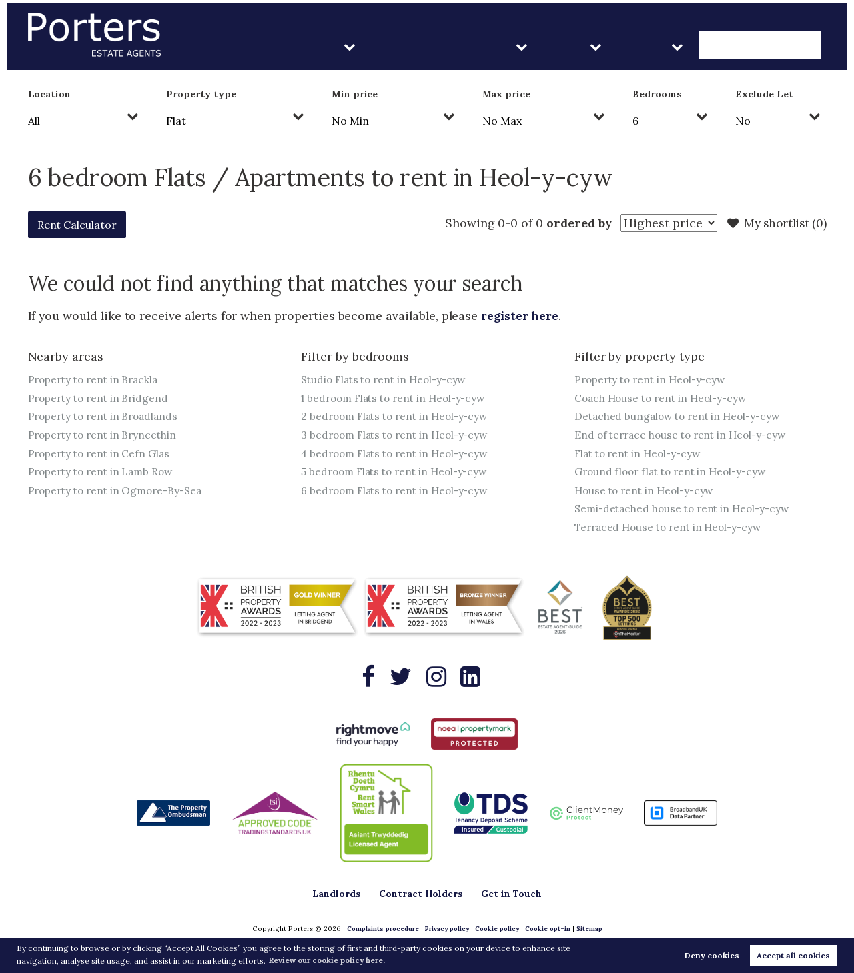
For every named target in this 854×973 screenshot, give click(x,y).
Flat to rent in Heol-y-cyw (641, 454)
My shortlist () (775, 223)
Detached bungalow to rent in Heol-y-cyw (681, 416)
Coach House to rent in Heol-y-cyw (664, 398)
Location (49, 94)
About (680, 46)
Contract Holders (516, 46)
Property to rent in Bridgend (101, 398)
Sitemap (592, 929)
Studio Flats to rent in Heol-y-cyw (387, 379)
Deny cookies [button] (712, 955)
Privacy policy (445, 929)
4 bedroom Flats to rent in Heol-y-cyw (399, 454)
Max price (506, 94)
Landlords (403, 46)
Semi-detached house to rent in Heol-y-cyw (686, 510)
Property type (201, 94)
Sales (615, 46)
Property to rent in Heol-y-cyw (653, 379)
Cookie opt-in (549, 929)
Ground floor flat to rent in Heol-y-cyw (675, 472)
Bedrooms (656, 94)
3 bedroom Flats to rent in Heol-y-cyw (399, 435)
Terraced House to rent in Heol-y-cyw (672, 529)
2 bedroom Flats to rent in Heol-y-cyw (399, 416)
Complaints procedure (379, 929)
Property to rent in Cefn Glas (101, 454)
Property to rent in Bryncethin (105, 435)
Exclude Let (764, 94)
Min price (355, 94)
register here (521, 315)
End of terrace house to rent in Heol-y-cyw (684, 435)
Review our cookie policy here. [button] (331, 960)
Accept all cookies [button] (793, 955)
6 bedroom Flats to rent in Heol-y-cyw (399, 491)
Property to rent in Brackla (96, 379)
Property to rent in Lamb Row (104, 472)
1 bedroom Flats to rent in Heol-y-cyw (398, 398)
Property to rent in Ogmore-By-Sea (119, 491)
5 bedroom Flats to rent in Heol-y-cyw (399, 472)
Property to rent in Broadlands (106, 416)
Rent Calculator (83, 224)
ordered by (572, 223)
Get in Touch (774, 46)
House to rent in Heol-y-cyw (647, 491)
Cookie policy (497, 929)
